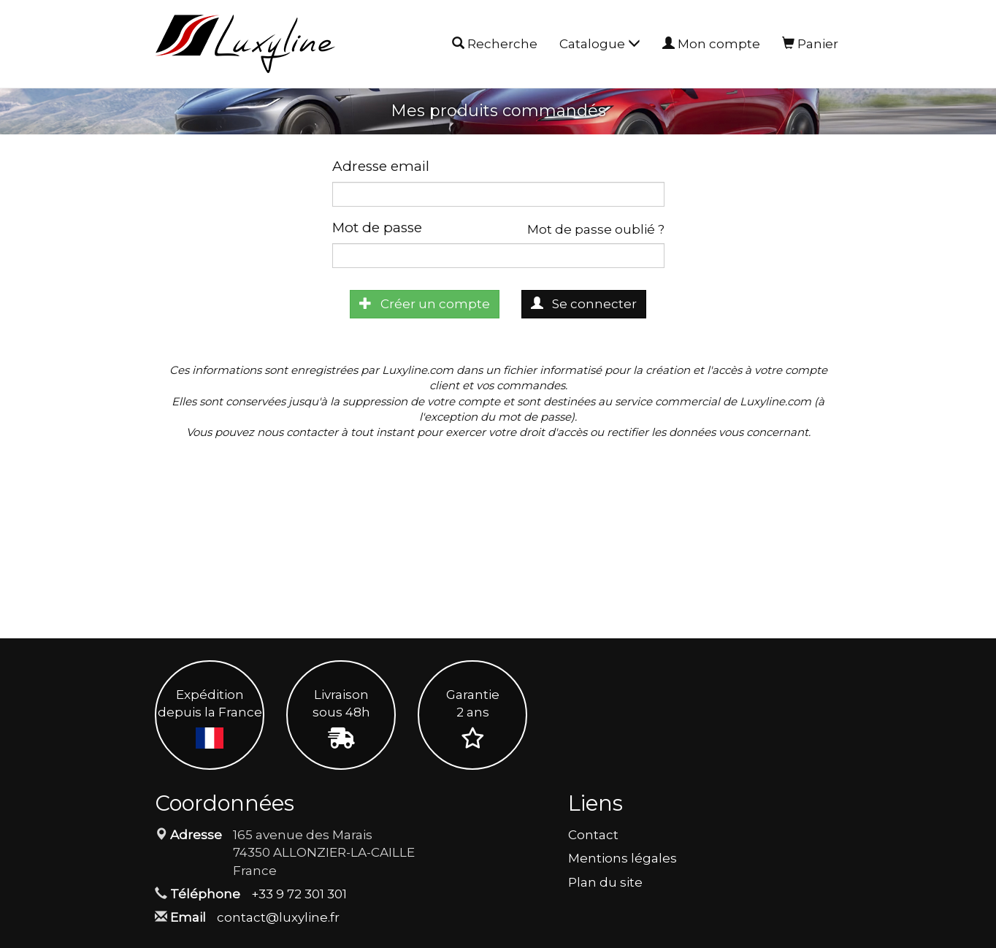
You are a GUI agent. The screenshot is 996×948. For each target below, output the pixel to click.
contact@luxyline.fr (278, 917)
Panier (810, 44)
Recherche (494, 45)
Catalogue (599, 44)
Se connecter (584, 304)
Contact (593, 834)
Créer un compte (424, 304)
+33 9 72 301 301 (299, 894)
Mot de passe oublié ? (595, 229)
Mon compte (711, 44)
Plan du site (605, 882)
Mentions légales (622, 858)
